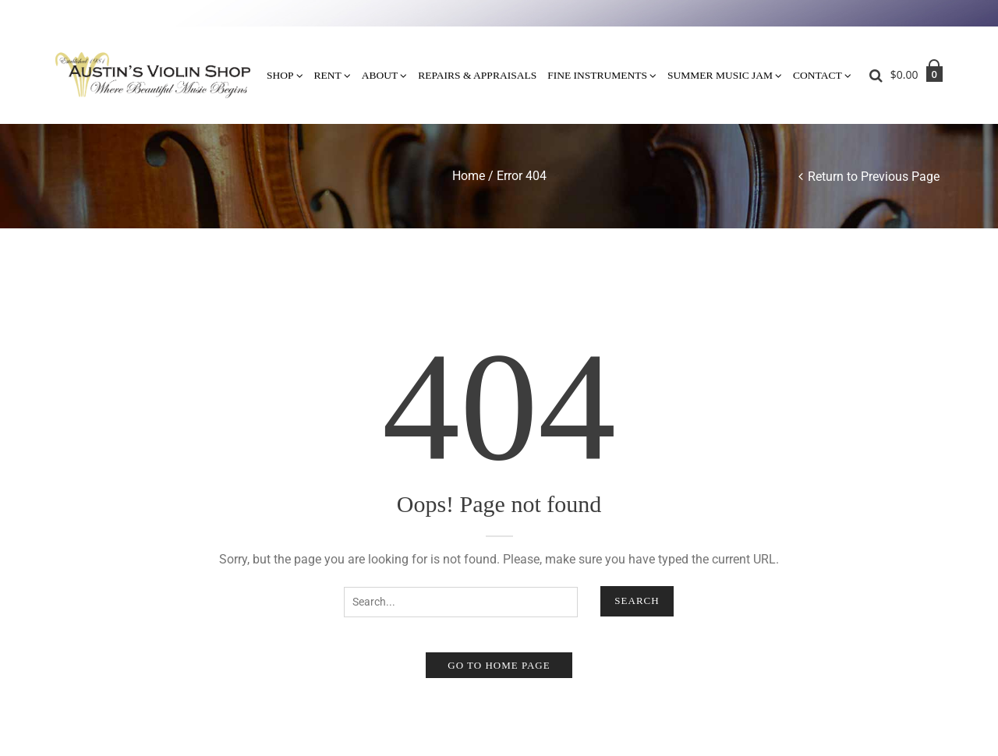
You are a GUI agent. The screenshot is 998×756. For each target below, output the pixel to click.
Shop (280, 75)
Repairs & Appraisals (477, 75)
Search (636, 600)
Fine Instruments (597, 75)
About (380, 75)
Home (468, 175)
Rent (328, 75)
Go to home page (499, 665)
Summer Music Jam (720, 75)
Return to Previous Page (874, 176)
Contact (817, 75)
